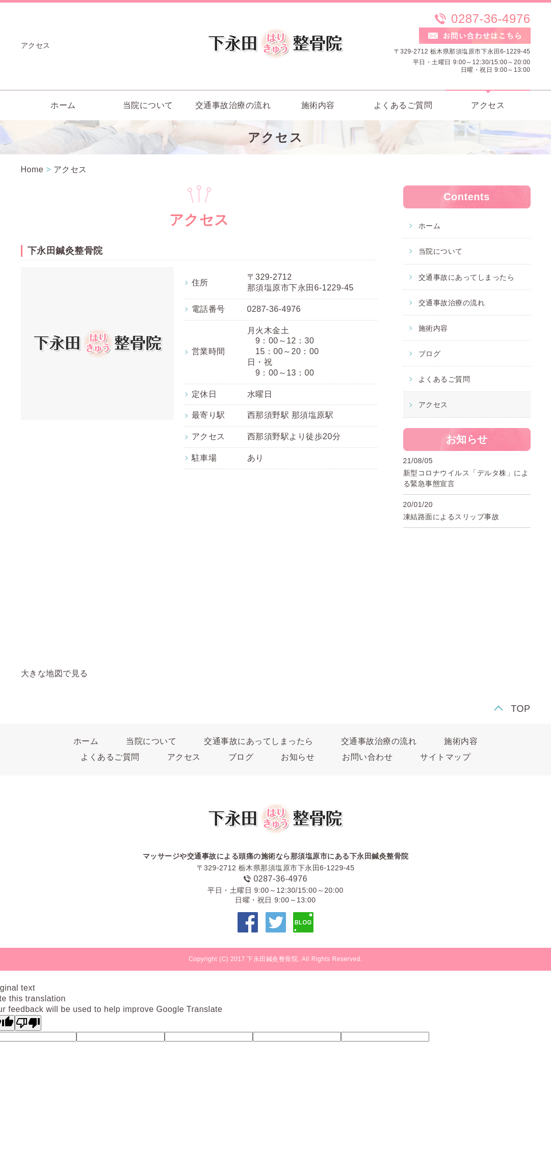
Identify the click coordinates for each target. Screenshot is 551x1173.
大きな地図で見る (54, 673)
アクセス (488, 105)
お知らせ (297, 757)
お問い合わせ (367, 757)
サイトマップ (445, 757)
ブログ (429, 354)
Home (32, 169)
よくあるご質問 (403, 105)
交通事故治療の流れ (233, 105)
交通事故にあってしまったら (466, 277)
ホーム (63, 105)
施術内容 (318, 105)
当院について (148, 105)
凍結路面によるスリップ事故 (451, 517)
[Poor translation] (28, 1023)
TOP (520, 709)
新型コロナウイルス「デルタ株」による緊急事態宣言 (466, 478)
